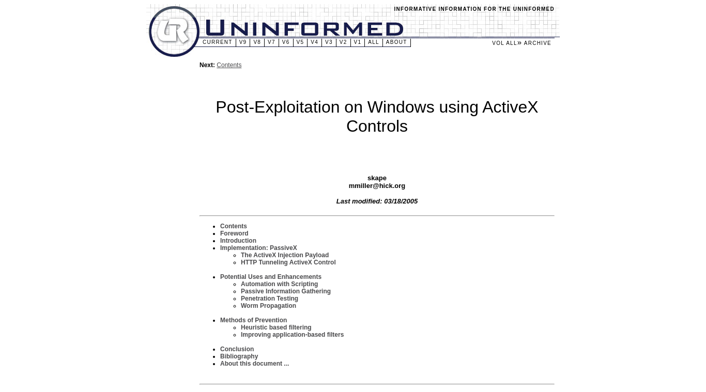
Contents (229, 65)
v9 (243, 42)
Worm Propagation (268, 305)
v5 (300, 42)
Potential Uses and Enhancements (270, 276)
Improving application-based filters (292, 334)
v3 (329, 42)
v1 (358, 42)
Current (218, 42)
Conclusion (237, 349)
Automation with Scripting (279, 284)
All (373, 42)
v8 (257, 42)
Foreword (234, 233)
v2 (343, 42)
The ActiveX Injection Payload (285, 255)
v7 (271, 42)
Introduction (238, 240)
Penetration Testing (269, 298)
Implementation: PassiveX (258, 248)
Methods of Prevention (253, 320)
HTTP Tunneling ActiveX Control (288, 262)
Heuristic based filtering (276, 327)
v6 (286, 42)
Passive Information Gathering (286, 291)
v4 (314, 42)
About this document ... (254, 363)
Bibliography (239, 356)
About (396, 42)
